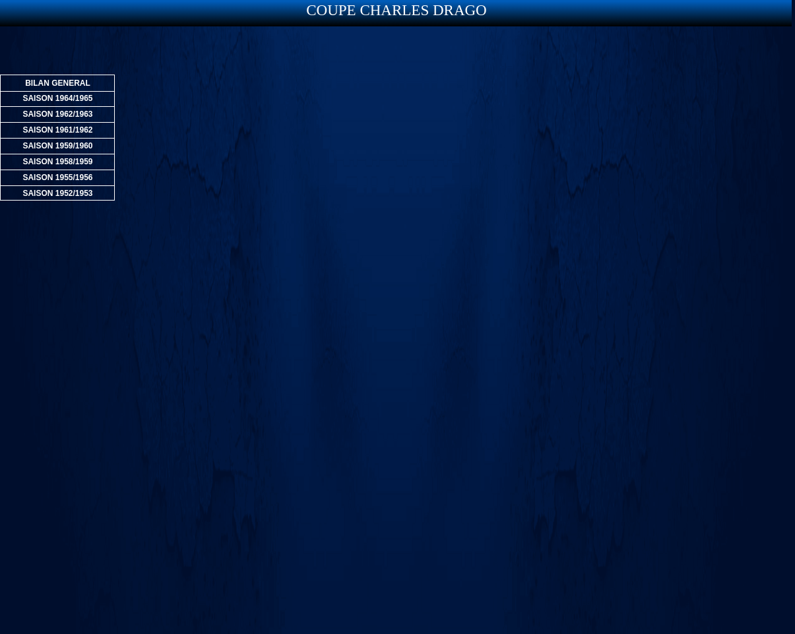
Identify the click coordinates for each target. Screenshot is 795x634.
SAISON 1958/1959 (57, 161)
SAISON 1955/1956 (57, 177)
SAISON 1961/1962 (57, 130)
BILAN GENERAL (57, 83)
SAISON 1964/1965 (57, 98)
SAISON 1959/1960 (57, 145)
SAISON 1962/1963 (57, 114)
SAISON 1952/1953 (57, 193)
